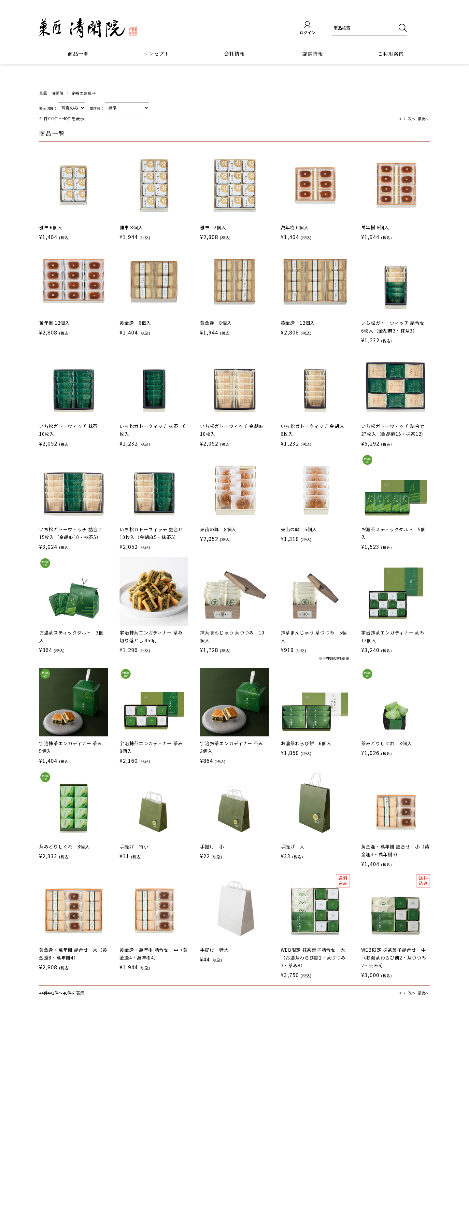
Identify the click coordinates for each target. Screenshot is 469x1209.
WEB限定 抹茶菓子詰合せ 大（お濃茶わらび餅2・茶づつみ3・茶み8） (313, 957)
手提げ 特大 (214, 949)
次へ (411, 118)
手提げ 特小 (134, 846)
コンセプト (156, 53)
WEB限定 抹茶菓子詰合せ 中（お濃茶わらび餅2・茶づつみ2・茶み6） (393, 957)
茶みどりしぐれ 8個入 (64, 846)
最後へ (423, 118)
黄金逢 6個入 (135, 323)
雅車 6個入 (50, 227)
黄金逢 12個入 (298, 323)
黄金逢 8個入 (216, 323)
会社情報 (234, 53)
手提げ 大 (293, 846)
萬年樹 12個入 (54, 323)
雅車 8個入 (131, 227)
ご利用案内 (391, 53)
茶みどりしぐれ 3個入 (386, 743)
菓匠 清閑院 (51, 93)
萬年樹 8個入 (375, 227)
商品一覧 (78, 53)
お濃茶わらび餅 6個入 (306, 743)
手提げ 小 (212, 846)
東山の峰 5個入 (299, 529)
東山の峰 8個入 (218, 529)
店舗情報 (312, 53)
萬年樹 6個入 (295, 227)
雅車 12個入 (213, 227)
